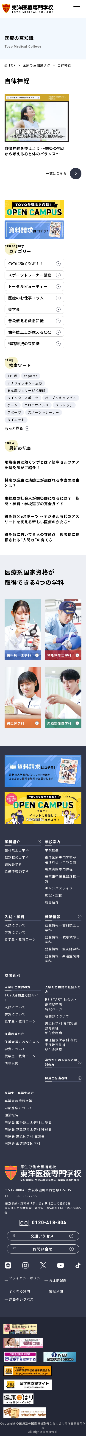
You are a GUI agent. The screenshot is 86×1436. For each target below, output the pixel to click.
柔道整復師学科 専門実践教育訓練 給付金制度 (61, 1045)
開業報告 (12, 1115)
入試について (15, 925)
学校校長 (52, 850)
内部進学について (19, 1108)
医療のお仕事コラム (26, 298)
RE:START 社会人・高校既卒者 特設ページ (61, 1004)
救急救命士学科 (17, 857)
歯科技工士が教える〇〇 (30, 332)
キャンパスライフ (59, 888)
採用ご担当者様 (56, 1078)
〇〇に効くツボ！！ (26, 263)
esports (31, 375)
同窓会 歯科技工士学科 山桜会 (28, 1122)
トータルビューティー (27, 286)
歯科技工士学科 (17, 850)
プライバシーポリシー (24, 1280)
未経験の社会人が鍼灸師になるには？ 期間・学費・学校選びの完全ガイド (42, 500)
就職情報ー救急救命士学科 (62, 939)
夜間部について (57, 1016)
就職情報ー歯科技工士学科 (62, 927)
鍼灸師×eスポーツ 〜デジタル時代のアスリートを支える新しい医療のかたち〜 (42, 518)
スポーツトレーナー (43, 412)
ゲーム (12, 405)
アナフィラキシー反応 (24, 383)
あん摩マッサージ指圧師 (26, 390)
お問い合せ (43, 1249)
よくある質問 (19, 1291)
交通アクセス (42, 1236)
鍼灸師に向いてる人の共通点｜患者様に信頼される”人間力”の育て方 (42, 536)
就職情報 (53, 916)
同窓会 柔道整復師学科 (22, 1143)
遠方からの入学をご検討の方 (61, 1062)
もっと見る (17, 428)
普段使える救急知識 (26, 320)
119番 (12, 375)
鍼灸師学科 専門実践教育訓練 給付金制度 (61, 1028)
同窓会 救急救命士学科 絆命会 (28, 1129)
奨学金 (14, 309)
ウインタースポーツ (23, 397)
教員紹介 (52, 902)
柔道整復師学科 (17, 871)
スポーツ (14, 412)
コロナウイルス (37, 405)
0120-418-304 (49, 1223)
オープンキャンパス (60, 397)
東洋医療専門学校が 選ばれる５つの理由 (60, 859)
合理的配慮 (58, 1280)
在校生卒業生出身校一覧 (62, 878)
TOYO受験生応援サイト (22, 997)
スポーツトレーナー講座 (30, 275)
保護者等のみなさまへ (22, 1041)
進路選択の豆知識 (24, 343)
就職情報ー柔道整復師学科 (62, 958)
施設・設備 (53, 895)
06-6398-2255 (25, 1196)
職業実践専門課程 (59, 869)
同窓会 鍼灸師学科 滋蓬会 (25, 1136)
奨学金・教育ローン (20, 939)
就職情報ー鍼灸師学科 (62, 949)
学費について (15, 932)
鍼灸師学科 (13, 864)
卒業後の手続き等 (19, 1100)
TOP (12, 65)
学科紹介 (12, 841)
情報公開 (56, 1291)
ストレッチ (64, 405)
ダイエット (16, 419)
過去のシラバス (21, 1299)
